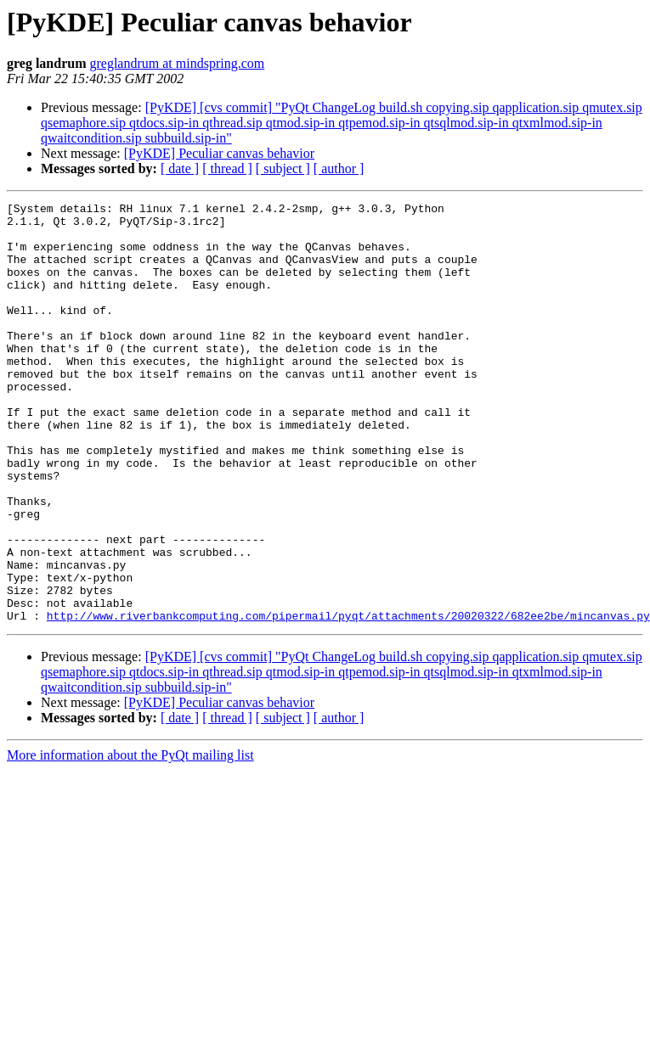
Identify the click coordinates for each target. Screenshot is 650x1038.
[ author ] (339, 168)
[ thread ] (227, 168)
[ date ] (180, 168)
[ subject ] (283, 168)
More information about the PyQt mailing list (130, 839)
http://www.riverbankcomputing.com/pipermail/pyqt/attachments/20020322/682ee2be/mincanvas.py (348, 699)
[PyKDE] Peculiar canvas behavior (219, 153)
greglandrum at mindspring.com (176, 63)
